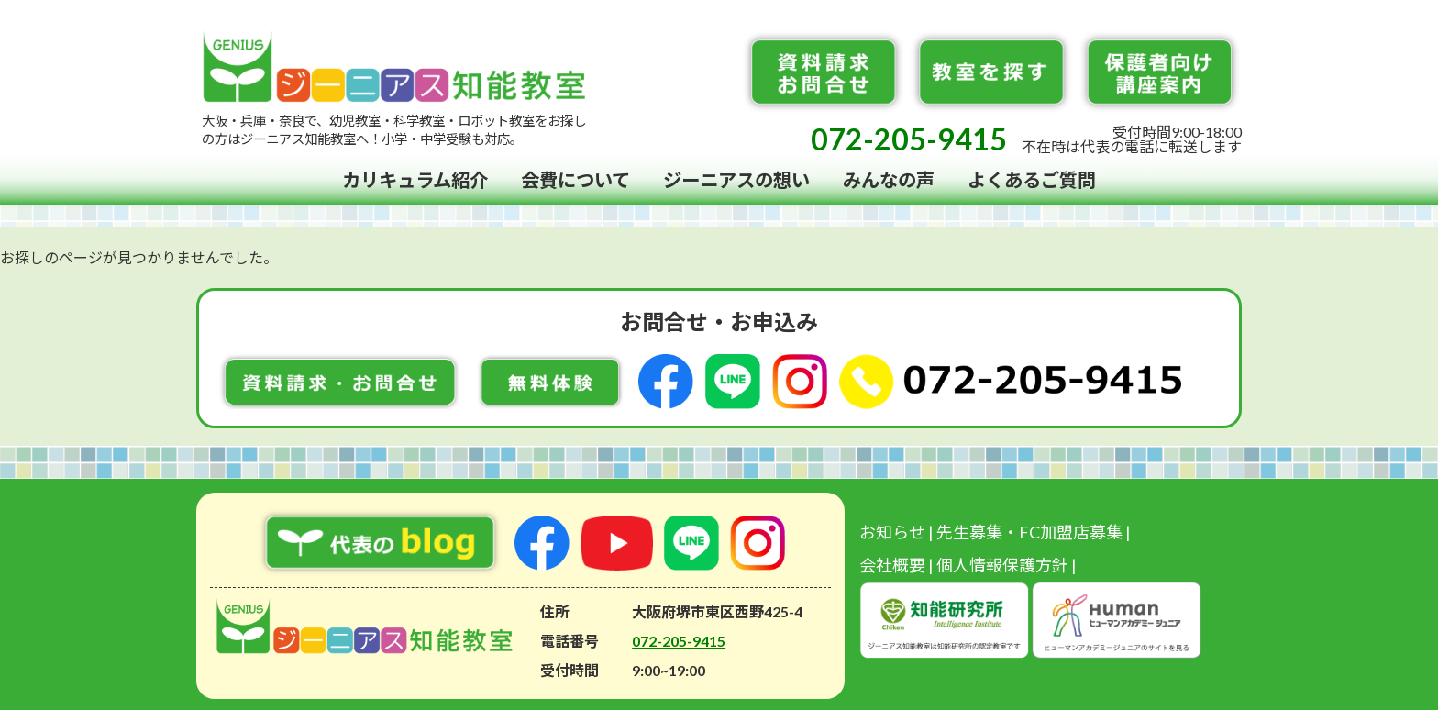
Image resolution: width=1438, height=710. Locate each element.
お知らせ (892, 532)
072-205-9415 (909, 139)
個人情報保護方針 (1002, 565)
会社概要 (892, 565)
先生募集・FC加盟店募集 (1029, 532)
